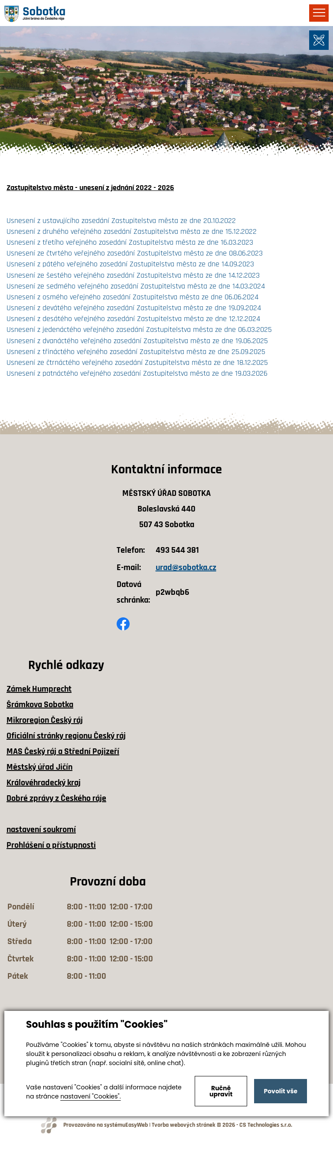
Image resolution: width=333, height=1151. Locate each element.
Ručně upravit (220, 1091)
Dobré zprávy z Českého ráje (56, 798)
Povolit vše (280, 1091)
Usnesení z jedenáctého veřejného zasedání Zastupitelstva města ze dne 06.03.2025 (139, 329)
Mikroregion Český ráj (45, 720)
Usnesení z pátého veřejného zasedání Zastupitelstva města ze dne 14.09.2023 (130, 264)
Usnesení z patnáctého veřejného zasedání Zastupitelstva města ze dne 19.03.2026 (137, 373)
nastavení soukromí (41, 829)
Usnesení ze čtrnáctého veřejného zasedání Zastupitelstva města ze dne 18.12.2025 (138, 362)
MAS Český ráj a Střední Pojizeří (63, 751)
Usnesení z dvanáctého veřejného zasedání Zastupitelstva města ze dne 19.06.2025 (137, 341)
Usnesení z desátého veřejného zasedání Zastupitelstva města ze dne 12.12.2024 (133, 319)
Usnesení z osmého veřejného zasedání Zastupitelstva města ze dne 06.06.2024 (132, 297)
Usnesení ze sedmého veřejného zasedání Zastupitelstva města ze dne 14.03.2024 (136, 286)
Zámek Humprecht (39, 689)
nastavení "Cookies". (90, 1096)
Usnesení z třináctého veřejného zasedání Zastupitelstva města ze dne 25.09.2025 (136, 352)
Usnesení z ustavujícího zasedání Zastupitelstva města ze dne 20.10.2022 (121, 221)
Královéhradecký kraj (44, 782)
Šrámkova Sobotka (40, 704)
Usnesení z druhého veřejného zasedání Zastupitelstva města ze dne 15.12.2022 (132, 231)
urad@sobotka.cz (186, 567)
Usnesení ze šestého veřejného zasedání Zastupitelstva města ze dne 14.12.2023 (133, 275)
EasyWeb (136, 1125)
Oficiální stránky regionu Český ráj (66, 735)
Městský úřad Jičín (39, 767)
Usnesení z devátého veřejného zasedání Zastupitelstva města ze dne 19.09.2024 (134, 308)
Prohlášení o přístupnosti (51, 845)
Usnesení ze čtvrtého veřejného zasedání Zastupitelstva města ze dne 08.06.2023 (135, 253)
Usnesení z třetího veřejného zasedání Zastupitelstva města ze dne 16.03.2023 (130, 242)
